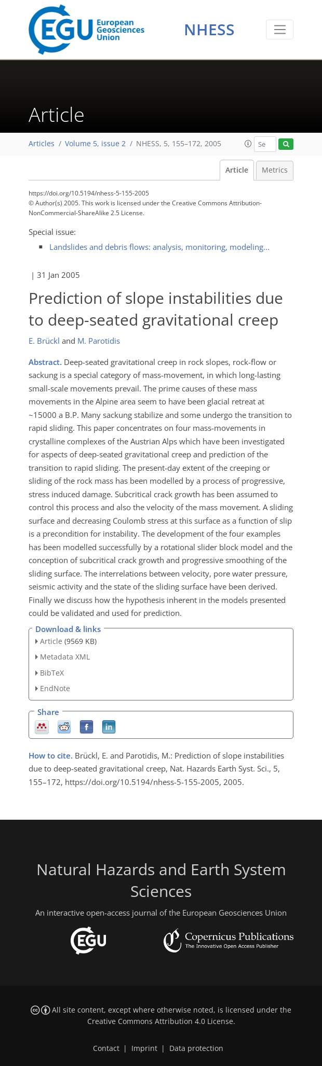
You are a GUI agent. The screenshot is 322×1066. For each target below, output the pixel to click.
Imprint (144, 1048)
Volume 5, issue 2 (95, 143)
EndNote (55, 688)
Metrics (275, 170)
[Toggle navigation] (279, 29)
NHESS (209, 29)
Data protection (196, 1048)
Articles (42, 143)
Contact (106, 1048)
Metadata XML (65, 657)
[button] (248, 143)
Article (236, 170)
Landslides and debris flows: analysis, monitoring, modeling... (159, 247)
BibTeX (52, 673)
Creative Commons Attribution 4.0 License (160, 1021)
